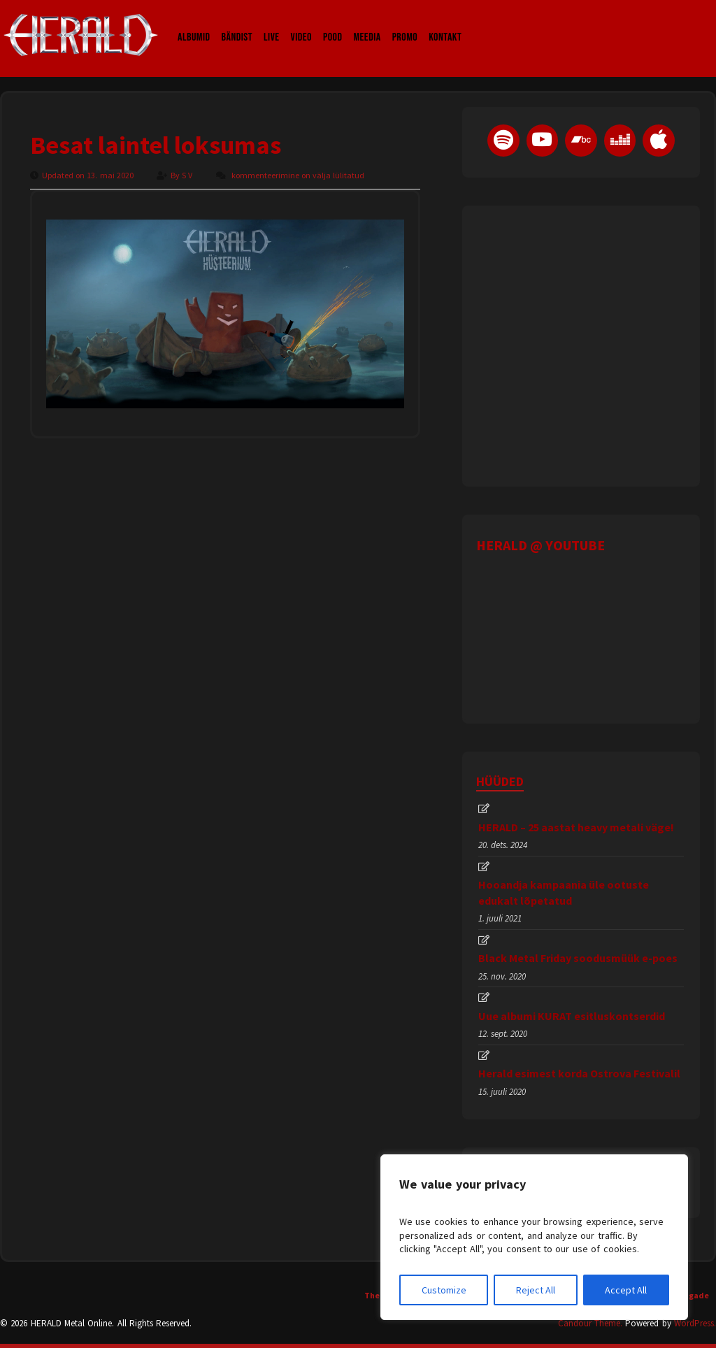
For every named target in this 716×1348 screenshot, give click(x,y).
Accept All (626, 1290)
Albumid (194, 24)
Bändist (237, 24)
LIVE (271, 24)
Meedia (367, 24)
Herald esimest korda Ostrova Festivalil (579, 1073)
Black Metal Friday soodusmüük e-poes (578, 958)
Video (301, 24)
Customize (444, 1290)
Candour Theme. (590, 1323)
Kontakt (445, 24)
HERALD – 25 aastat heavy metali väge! (576, 827)
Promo (405, 24)
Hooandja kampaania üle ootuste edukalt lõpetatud (563, 892)
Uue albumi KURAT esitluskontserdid (571, 1016)
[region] (534, 1237)
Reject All (535, 1290)
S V (188, 175)
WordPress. (695, 1323)
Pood (332, 24)
